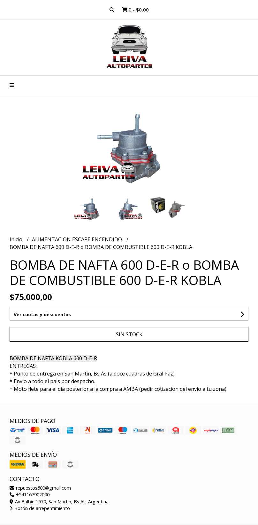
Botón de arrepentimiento (40, 508)
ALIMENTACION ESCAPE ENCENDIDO (77, 239)
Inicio (17, 239)
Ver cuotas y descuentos (42, 314)
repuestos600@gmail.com (40, 488)
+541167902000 (29, 495)
